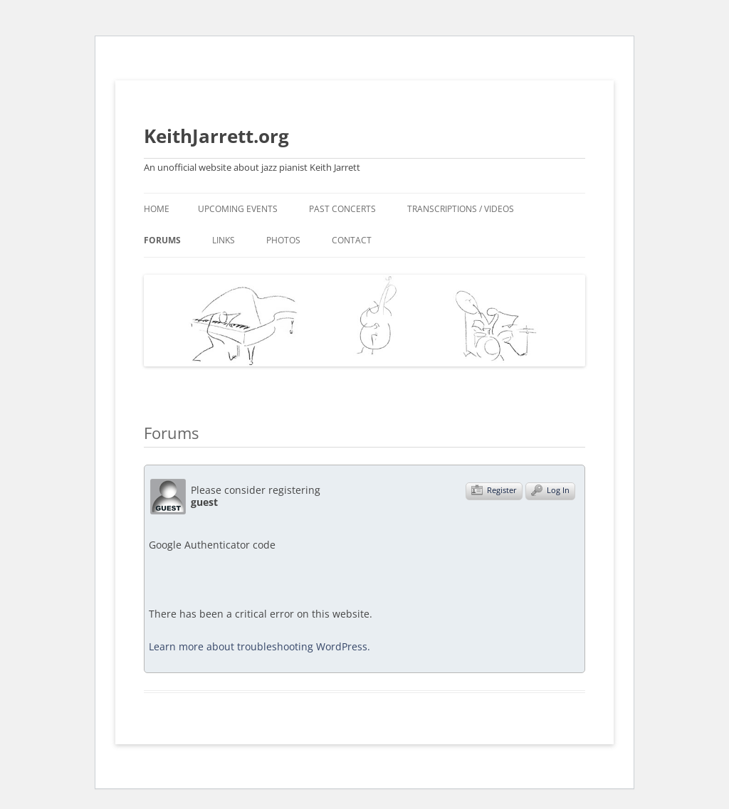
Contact (352, 240)
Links (223, 240)
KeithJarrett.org (216, 136)
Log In (550, 490)
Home (156, 209)
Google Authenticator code (212, 552)
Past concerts (342, 209)
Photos (283, 240)
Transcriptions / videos (460, 209)
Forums (162, 240)
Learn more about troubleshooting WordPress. (259, 646)
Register (494, 490)
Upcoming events (238, 209)
